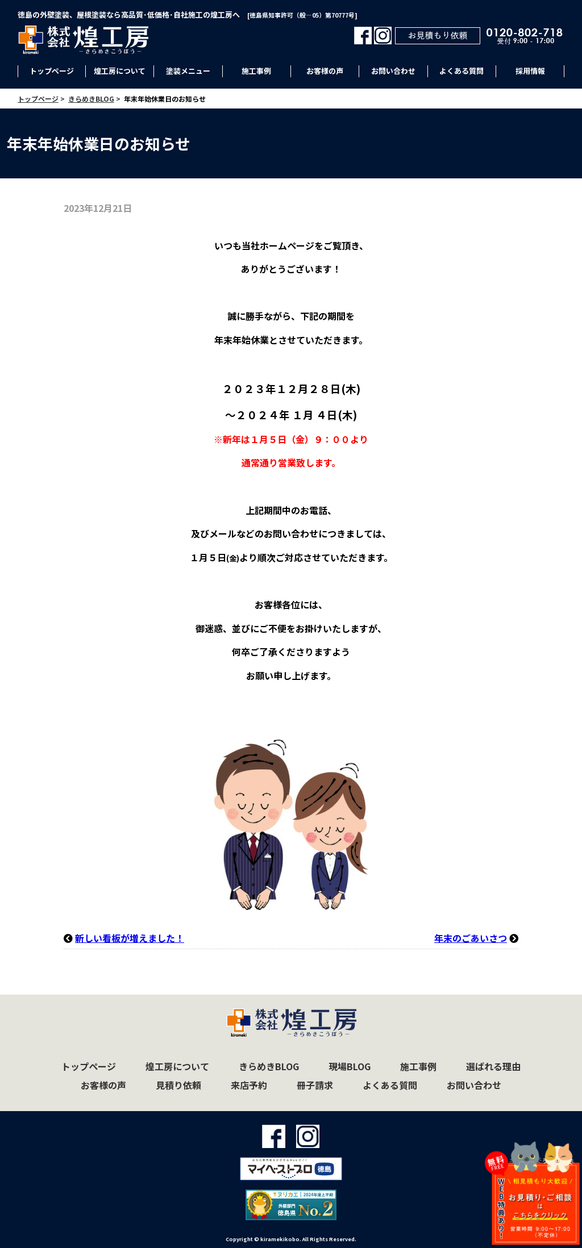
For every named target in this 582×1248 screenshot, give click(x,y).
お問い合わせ (393, 70)
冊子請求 (315, 1085)
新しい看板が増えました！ (129, 938)
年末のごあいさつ (470, 938)
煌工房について (120, 70)
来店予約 (249, 1085)
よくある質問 (461, 70)
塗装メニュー (188, 70)
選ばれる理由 (493, 1066)
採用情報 (530, 70)
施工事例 (256, 70)
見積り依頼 (178, 1085)
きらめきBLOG (269, 1066)
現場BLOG (350, 1066)
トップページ (52, 70)
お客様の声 (324, 70)
